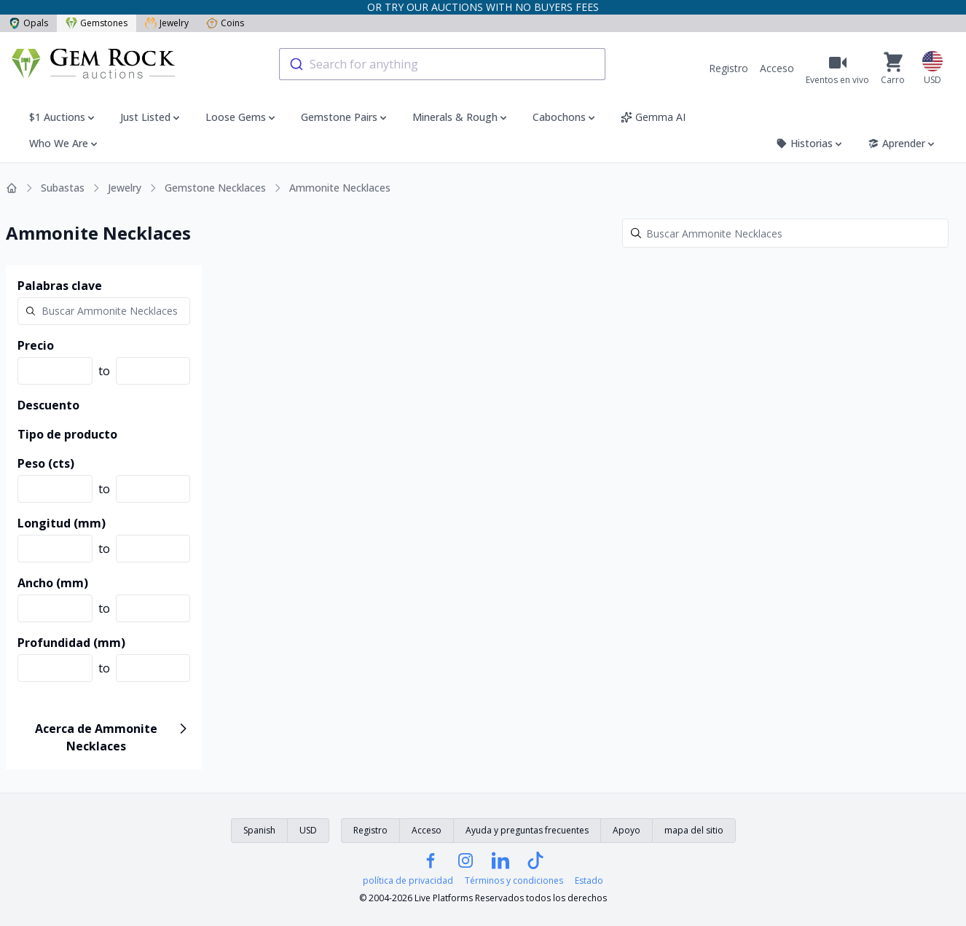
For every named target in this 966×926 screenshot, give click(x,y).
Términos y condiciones (514, 881)
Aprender (902, 143)
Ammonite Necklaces (339, 188)
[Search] (785, 233)
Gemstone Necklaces (215, 188)
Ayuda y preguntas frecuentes (527, 830)
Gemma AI (653, 117)
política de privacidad (408, 881)
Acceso (777, 68)
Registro (728, 68)
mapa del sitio (693, 830)
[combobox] (442, 64)
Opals (28, 23)
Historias (810, 143)
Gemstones (96, 23)
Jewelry (167, 23)
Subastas (63, 188)
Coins (225, 23)
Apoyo (626, 830)
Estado (589, 881)
